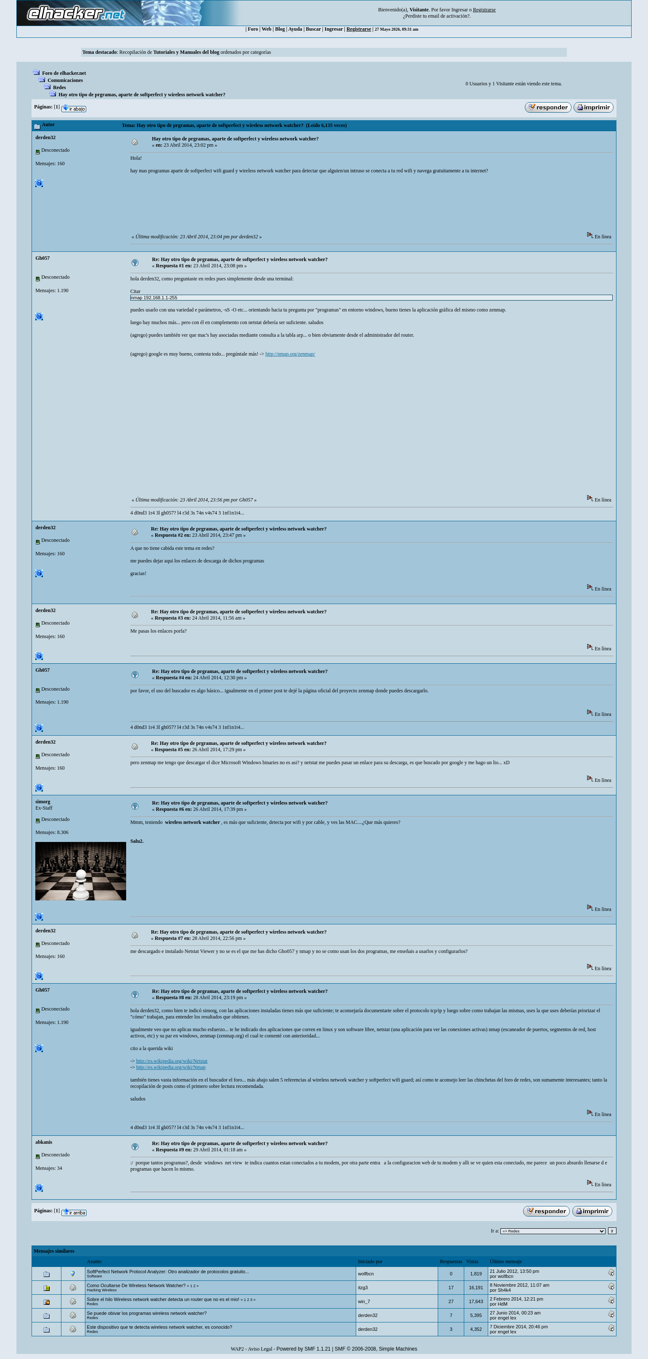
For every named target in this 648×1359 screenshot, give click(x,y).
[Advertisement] (283, 205)
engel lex (507, 1317)
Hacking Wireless (102, 1290)
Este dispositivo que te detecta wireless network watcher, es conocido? (159, 1327)
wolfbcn (365, 1273)
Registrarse (358, 29)
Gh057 (42, 258)
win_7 (364, 1301)
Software (94, 1276)
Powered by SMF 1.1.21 (304, 1349)
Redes (59, 87)
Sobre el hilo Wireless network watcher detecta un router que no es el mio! (163, 1299)
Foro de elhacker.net (64, 73)
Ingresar (459, 10)
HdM (503, 1303)
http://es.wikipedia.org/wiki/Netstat (172, 1061)
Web (266, 29)
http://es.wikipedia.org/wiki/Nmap (171, 1067)
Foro (253, 29)
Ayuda (295, 29)
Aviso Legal (260, 1349)
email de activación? (449, 16)
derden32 (45, 137)
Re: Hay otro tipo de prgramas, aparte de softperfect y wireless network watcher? (240, 259)
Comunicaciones (65, 80)
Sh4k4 (504, 1290)
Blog (280, 29)
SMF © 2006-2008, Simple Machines (376, 1349)
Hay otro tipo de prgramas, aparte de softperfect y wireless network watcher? (141, 95)
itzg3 (363, 1287)
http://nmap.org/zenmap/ (290, 354)
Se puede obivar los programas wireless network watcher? (147, 1313)
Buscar (313, 29)
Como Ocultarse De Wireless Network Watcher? (136, 1285)
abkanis (43, 1142)
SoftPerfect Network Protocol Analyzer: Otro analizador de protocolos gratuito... (168, 1271)
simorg (42, 802)
